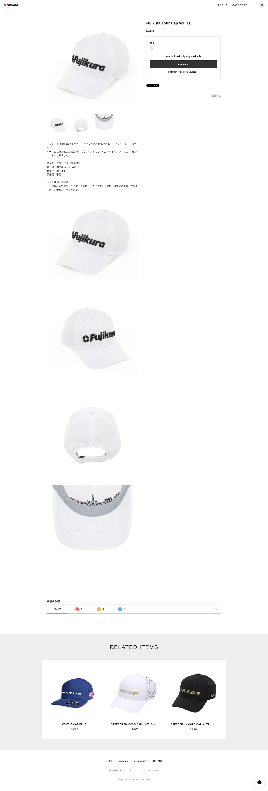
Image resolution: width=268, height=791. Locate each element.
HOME (109, 761)
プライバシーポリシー (148, 770)
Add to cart (183, 64)
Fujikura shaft (139, 761)
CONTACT (156, 761)
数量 (152, 43)
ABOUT (222, 5)
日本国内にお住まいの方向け (183, 72)
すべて (57, 609)
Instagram (123, 761)
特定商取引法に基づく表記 (121, 770)
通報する (216, 96)
